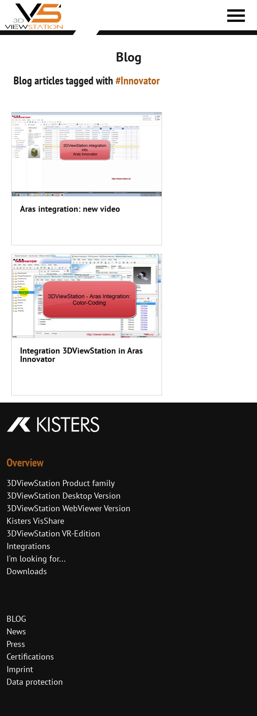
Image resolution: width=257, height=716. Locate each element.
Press (16, 644)
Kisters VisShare (35, 520)
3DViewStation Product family (61, 483)
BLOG (16, 618)
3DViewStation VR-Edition (53, 533)
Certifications (30, 656)
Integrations (28, 546)
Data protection (35, 681)
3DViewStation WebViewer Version (68, 508)
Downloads (27, 571)
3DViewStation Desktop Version (64, 495)
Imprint (20, 669)
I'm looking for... (36, 558)
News (16, 631)
